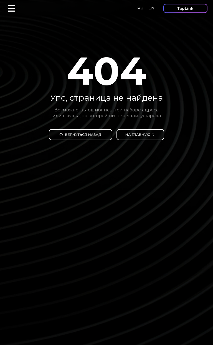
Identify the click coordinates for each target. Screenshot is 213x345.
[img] (80, 134)
